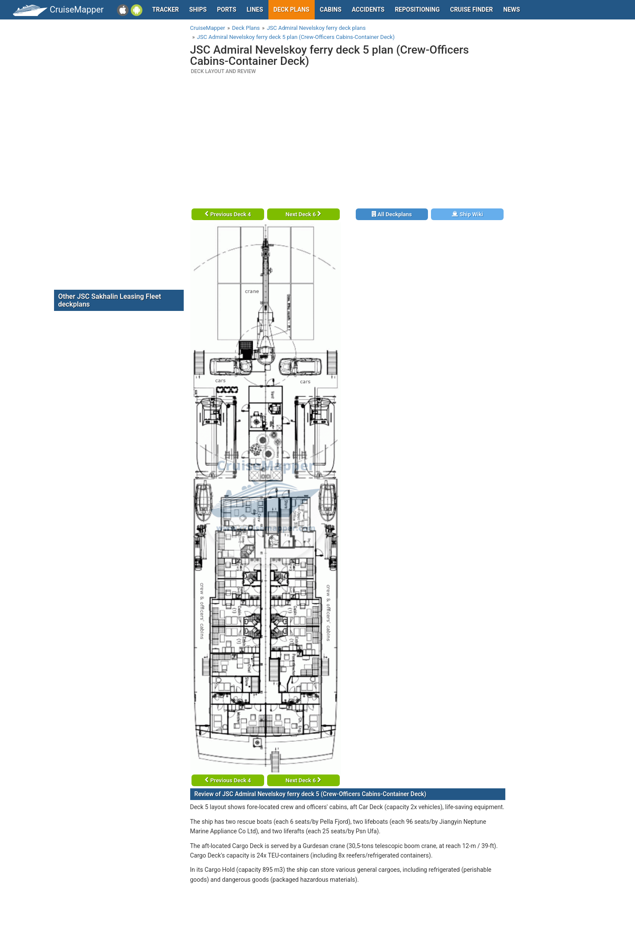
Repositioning (417, 9)
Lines (255, 9)
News (511, 9)
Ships (198, 9)
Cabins (330, 9)
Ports (226, 9)
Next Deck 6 (303, 214)
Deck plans (292, 9)
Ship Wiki (467, 214)
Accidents (368, 9)
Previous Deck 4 (227, 214)
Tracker (165, 9)
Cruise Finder (471, 9)
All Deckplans (392, 214)
